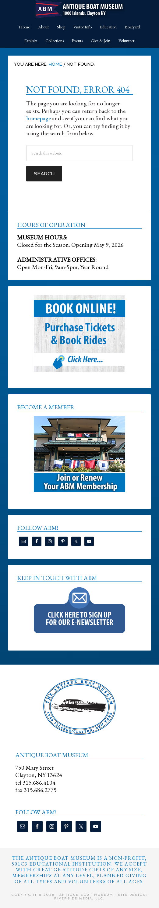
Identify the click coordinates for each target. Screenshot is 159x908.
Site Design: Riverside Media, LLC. (101, 896)
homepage (38, 118)
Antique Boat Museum (79, 9)
